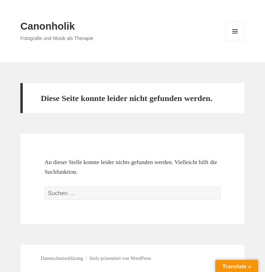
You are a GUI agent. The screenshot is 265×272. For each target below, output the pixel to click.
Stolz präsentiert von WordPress (120, 258)
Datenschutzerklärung (62, 258)
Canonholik (47, 26)
